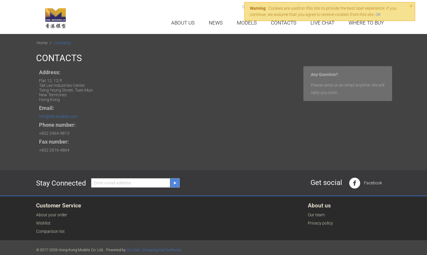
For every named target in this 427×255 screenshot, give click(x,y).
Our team (316, 214)
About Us (183, 23)
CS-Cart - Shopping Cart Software (154, 250)
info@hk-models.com (58, 116)
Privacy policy (320, 223)
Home (42, 42)
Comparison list (50, 231)
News (216, 23)
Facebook (365, 183)
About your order (51, 214)
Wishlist (43, 223)
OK (378, 14)
